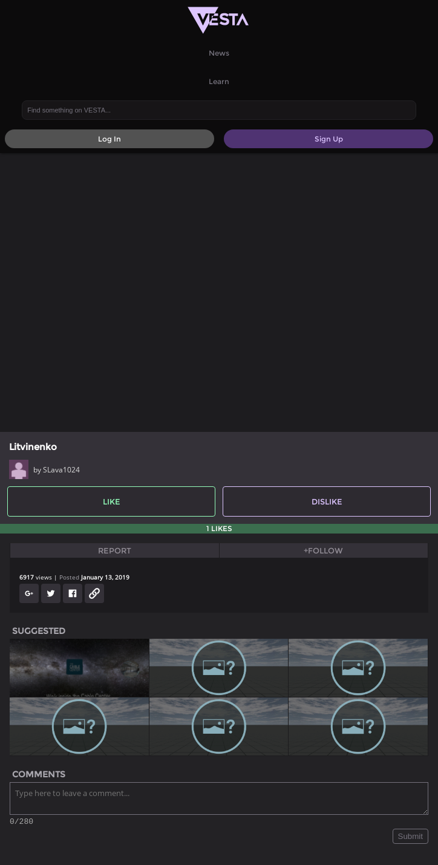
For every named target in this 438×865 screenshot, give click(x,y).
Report (114, 550)
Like (111, 501)
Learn (219, 81)
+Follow (323, 550)
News (219, 52)
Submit (410, 838)
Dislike (327, 501)
